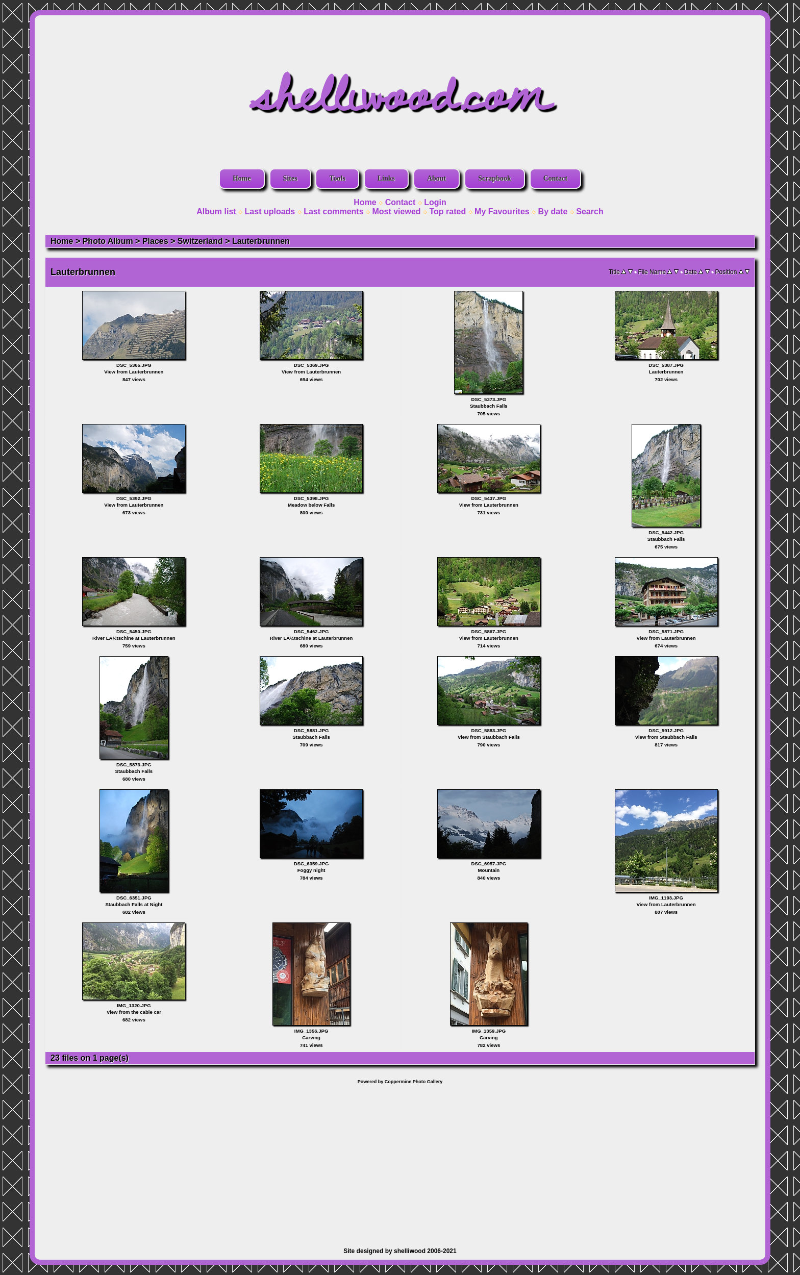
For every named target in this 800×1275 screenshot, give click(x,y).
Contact (555, 178)
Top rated (447, 211)
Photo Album (108, 241)
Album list (216, 211)
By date (553, 211)
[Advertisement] (400, 1160)
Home (242, 178)
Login (435, 202)
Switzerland (200, 241)
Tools (337, 178)
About (436, 178)
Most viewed (396, 211)
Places (155, 241)
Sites (290, 178)
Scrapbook (494, 178)
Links (386, 178)
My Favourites (502, 211)
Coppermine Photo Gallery (414, 1081)
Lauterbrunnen (261, 241)
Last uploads (270, 211)
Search (589, 211)
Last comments (333, 211)
